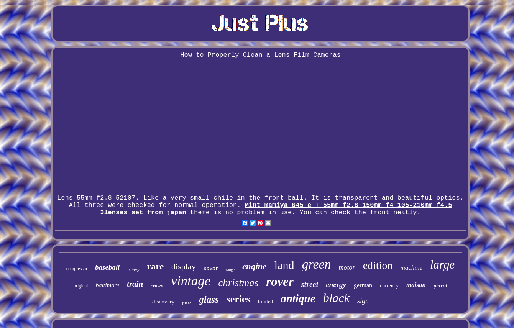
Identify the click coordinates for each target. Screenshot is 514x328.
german (363, 285)
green (316, 264)
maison (416, 285)
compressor (76, 268)
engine (254, 266)
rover (279, 282)
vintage (190, 281)
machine (411, 267)
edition (378, 265)
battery (133, 269)
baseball (107, 267)
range (230, 269)
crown (157, 286)
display (183, 266)
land (284, 265)
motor (347, 267)
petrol (440, 285)
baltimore (107, 285)
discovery (163, 301)
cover (211, 269)
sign (363, 301)
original (81, 286)
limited (265, 302)
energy (336, 284)
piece (186, 302)
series (238, 299)
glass (208, 299)
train (135, 284)
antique (298, 298)
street (309, 284)
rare (155, 266)
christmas (238, 283)
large (442, 264)
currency (389, 286)
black (336, 298)
